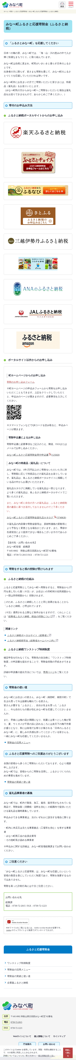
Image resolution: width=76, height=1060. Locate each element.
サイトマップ (59, 1036)
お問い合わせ (49, 1044)
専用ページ (49, 672)
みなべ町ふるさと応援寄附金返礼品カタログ (36, 517)
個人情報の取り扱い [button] (46, 1056)
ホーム (6, 11)
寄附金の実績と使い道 (18, 782)
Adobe (8, 930)
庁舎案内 (27, 1044)
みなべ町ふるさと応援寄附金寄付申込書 (33, 455)
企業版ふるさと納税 (17, 982)
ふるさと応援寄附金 (20, 11)
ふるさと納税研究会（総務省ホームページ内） (32, 640)
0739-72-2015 (16, 1022)
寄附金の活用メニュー (18, 742)
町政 (11, 11)
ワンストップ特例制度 (18, 963)
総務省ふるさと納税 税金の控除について (31, 616)
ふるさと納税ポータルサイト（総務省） (29, 635)
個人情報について (42, 1036)
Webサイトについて (22, 1036)
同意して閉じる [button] (67, 1053)
